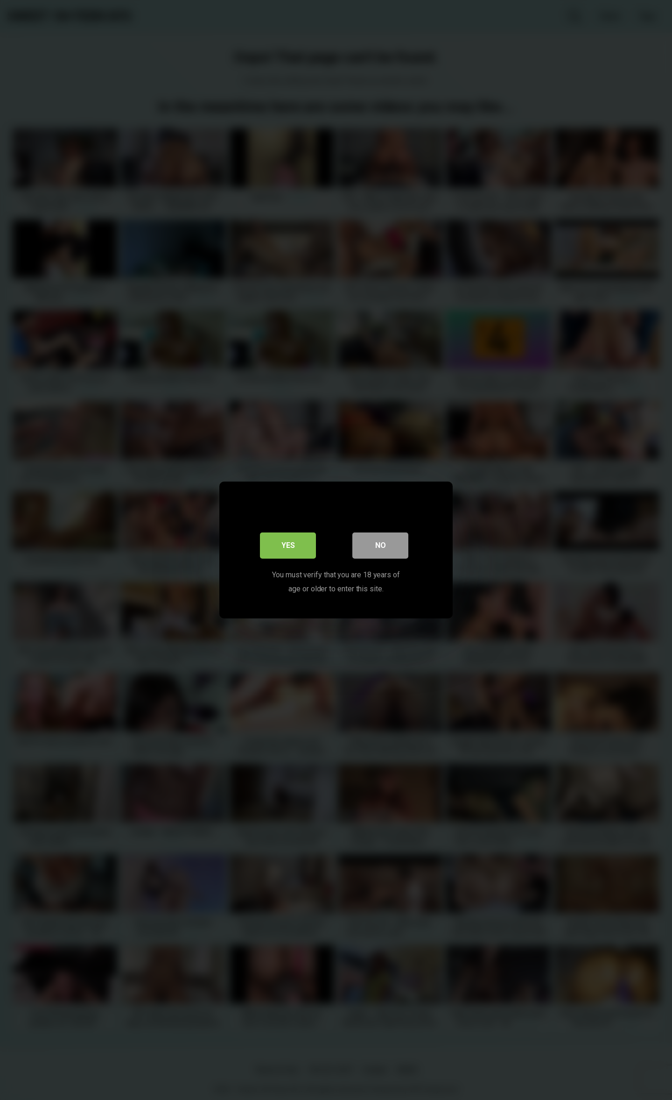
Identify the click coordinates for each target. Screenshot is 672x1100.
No (380, 545)
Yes (288, 545)
